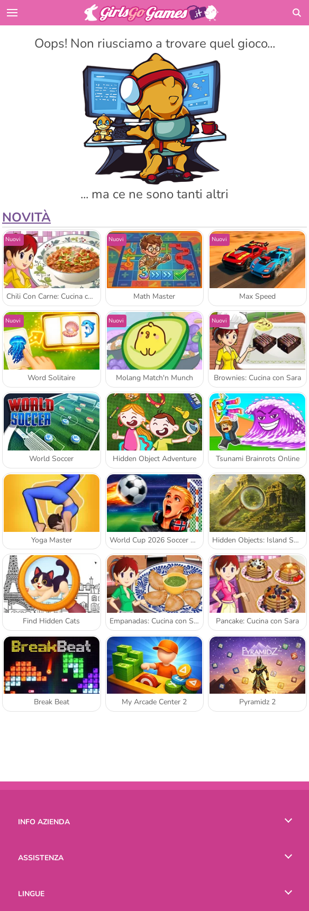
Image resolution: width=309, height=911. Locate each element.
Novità (26, 217)
